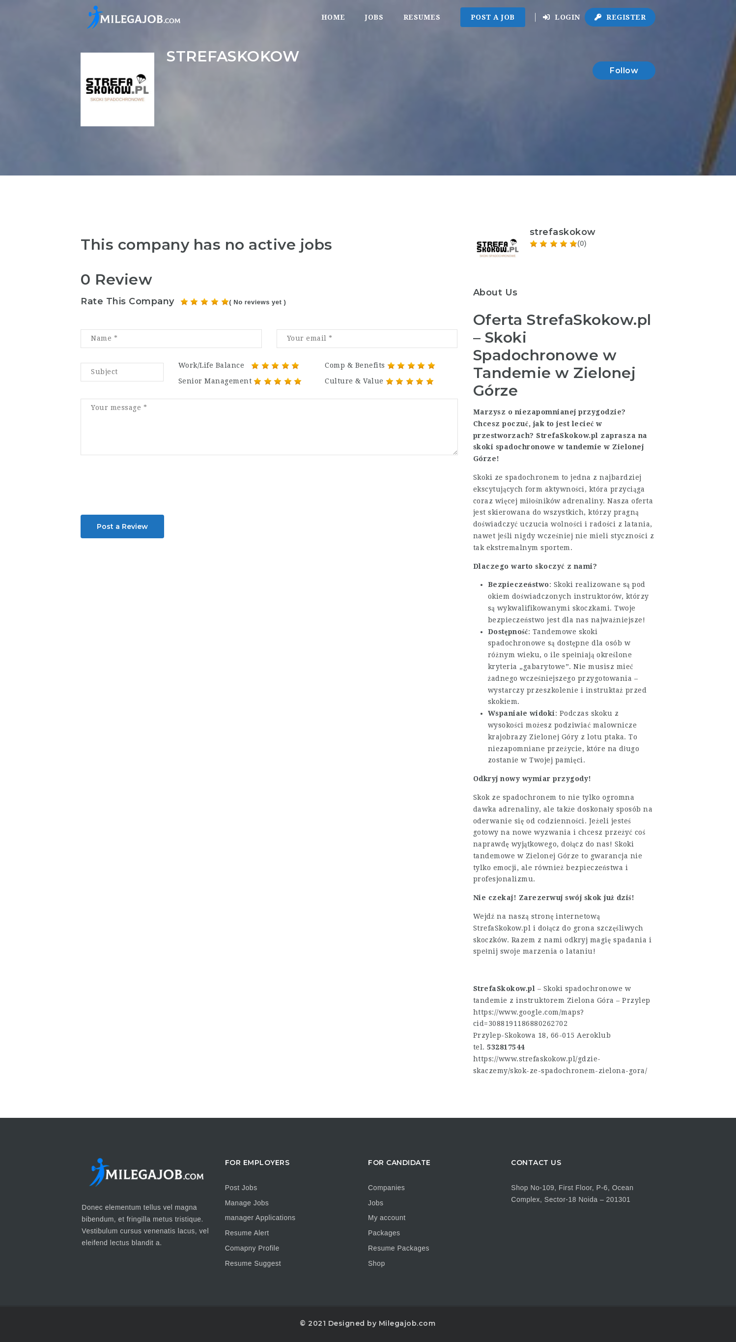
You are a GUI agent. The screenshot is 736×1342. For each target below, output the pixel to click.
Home (333, 17)
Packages (384, 1233)
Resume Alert (247, 1233)
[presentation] (155, 488)
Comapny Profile (252, 1248)
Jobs (374, 17)
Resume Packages (398, 1248)
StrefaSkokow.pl (502, 928)
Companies (386, 1188)
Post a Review (122, 526)
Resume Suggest (253, 1263)
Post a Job (493, 17)
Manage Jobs (247, 1203)
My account (387, 1218)
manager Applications (260, 1218)
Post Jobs (241, 1188)
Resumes (422, 17)
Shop (376, 1263)
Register (620, 17)
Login (561, 17)
